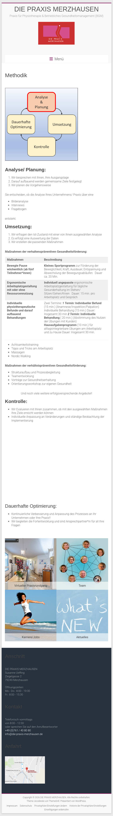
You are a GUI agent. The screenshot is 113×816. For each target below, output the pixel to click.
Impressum (12, 806)
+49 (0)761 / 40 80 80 (18, 730)
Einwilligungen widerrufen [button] (56, 809)
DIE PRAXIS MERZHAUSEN (56, 9)
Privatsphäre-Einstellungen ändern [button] (50, 806)
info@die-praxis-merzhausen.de (24, 734)
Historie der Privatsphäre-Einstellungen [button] (88, 806)
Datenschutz (26, 806)
